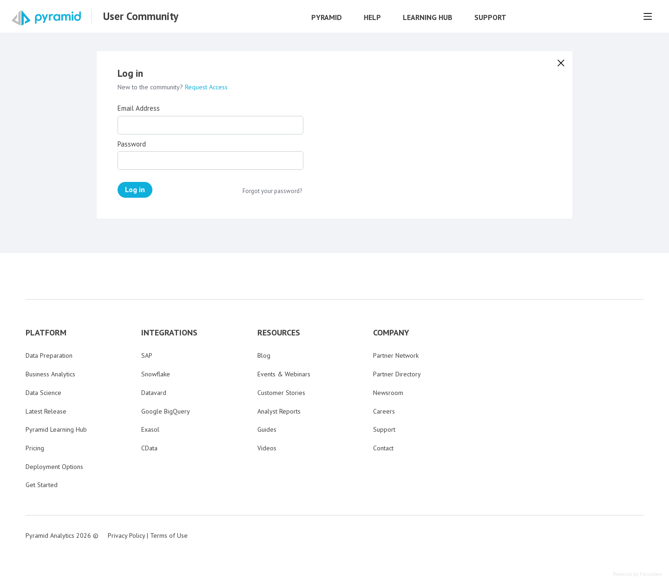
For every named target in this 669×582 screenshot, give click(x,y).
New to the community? (151, 87)
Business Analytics (50, 374)
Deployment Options (54, 466)
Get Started (42, 485)
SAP (146, 355)
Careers (384, 411)
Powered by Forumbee (637, 574)
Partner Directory (397, 374)
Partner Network (396, 355)
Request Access (206, 87)
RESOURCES (278, 333)
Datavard (153, 392)
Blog (263, 355)
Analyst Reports (279, 411)
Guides (266, 429)
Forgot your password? (272, 191)
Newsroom (388, 392)
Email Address (139, 108)
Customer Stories (281, 392)
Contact (383, 448)
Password (132, 144)
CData (149, 448)
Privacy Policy (126, 535)
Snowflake (155, 374)
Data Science (43, 392)
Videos (266, 448)
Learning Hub (428, 17)
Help (372, 17)
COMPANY (391, 333)
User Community (140, 16)
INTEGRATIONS (169, 333)
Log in (135, 189)
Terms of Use (169, 535)
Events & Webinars (283, 374)
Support (490, 17)
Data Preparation (49, 355)
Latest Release (46, 411)
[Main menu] (647, 16)
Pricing (35, 448)
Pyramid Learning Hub (56, 429)
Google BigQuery (165, 411)
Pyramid (326, 17)
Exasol (150, 429)
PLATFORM (46, 333)
